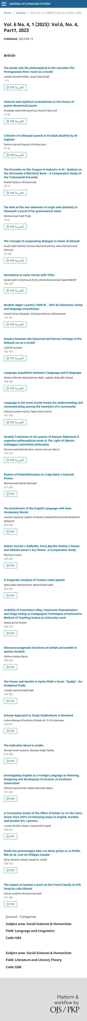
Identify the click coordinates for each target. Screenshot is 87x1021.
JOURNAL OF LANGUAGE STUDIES (30, 3)
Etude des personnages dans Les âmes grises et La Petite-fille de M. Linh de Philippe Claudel (42, 853)
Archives (20, 13)
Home (7, 13)
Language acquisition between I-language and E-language (42, 372)
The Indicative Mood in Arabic (24, 745)
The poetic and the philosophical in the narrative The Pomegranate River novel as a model (39, 70)
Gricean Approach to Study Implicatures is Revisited (38, 715)
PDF (11, 494)
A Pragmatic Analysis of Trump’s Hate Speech (34, 580)
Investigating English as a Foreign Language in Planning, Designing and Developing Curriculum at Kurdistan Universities (41, 779)
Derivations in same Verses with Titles (29, 275)
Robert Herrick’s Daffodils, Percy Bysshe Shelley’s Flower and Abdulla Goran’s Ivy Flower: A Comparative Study (42, 548)
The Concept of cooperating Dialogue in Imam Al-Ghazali (41, 241)
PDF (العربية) (16, 87)
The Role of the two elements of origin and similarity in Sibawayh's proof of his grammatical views (41, 209)
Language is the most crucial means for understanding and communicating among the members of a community (43, 404)
